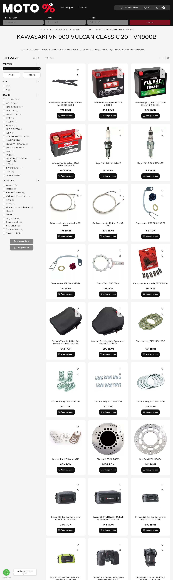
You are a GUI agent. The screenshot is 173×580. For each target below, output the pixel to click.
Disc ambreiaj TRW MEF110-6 (108, 401)
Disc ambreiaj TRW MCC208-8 (150, 341)
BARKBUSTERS (15, 107)
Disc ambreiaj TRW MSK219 (65, 459)
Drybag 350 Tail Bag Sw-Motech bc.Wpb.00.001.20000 (150, 518)
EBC (10, 118)
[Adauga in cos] (66, 116)
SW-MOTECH (14, 168)
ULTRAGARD (13, 175)
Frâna (10, 203)
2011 (89, 30)
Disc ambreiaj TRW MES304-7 (150, 401)
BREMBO (12, 111)
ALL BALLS (12, 99)
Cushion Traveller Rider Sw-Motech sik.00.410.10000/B (108, 342)
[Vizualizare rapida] (77, 75)
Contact (83, 7)
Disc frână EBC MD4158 (150, 459)
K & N (10, 133)
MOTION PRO (14, 140)
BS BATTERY (13, 114)
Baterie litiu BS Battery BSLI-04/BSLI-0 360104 (66, 164)
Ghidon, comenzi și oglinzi (19, 207)
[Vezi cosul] (160, 7)
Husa (10, 211)
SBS (9, 164)
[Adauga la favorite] (77, 70)
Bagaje (11, 189)
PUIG (10, 155)
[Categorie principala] (40, 30)
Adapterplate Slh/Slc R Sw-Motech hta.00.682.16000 (65, 103)
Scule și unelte (14, 222)
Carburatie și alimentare (18, 196)
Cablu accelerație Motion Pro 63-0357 (108, 224)
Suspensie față (14, 233)
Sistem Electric (14, 229)
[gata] (32, 75)
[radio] (163, 58)
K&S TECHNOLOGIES (17, 136)
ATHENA (11, 103)
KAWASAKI (77, 30)
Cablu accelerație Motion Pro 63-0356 (65, 224)
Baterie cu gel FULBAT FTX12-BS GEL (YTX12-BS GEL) (150, 103)
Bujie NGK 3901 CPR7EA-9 (108, 163)
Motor (10, 215)
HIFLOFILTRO (14, 129)
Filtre (10, 200)
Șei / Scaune (13, 226)
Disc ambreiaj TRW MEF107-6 (65, 401)
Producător (11, 18)
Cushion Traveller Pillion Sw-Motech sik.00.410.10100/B (65, 342)
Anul (50, 18)
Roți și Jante (13, 218)
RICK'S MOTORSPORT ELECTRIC (23, 160)
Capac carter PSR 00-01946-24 (65, 283)
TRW (10, 172)
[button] (67, 7)
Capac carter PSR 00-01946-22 (150, 223)
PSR (9, 151)
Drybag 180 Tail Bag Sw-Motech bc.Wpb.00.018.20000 (65, 518)
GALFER (11, 125)
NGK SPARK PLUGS (17, 144)
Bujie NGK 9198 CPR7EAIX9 (150, 163)
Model (93, 18)
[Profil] (147, 7)
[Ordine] (168, 58)
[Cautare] (129, 7)
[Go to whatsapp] (6, 572)
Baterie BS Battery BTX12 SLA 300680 (108, 103)
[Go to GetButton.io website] (6, 577)
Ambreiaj (11, 185)
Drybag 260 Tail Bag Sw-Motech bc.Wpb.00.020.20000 (108, 518)
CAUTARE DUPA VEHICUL (57, 30)
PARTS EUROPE (15, 147)
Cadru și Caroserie (15, 192)
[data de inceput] (11, 75)
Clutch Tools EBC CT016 (108, 283)
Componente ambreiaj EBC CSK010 (150, 283)
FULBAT (11, 122)
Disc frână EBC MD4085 (108, 459)
